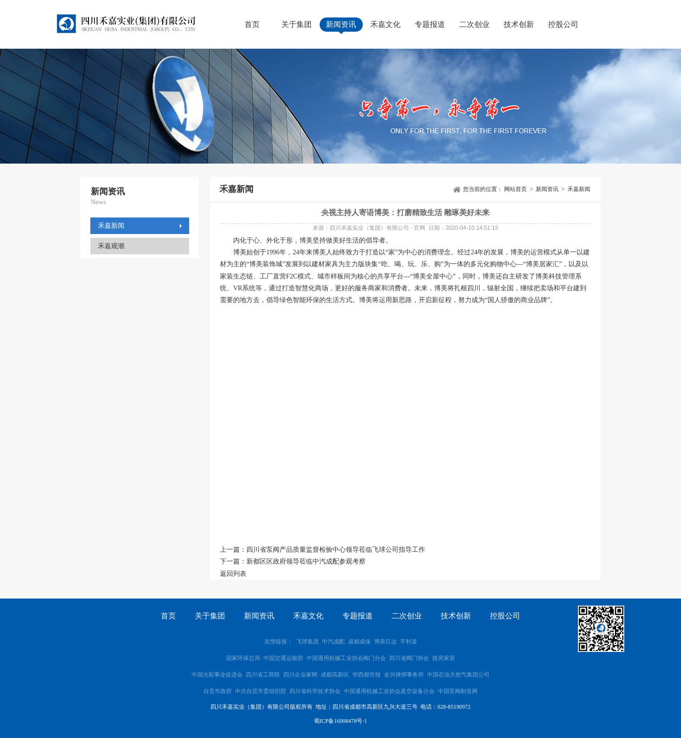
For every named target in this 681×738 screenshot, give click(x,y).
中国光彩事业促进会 (217, 674)
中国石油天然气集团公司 (458, 674)
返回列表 (233, 573)
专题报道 (430, 24)
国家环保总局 (243, 658)
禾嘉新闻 (111, 225)
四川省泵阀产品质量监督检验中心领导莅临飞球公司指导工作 (335, 549)
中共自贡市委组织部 (261, 691)
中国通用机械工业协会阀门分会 (346, 658)
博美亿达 (385, 641)
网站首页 (515, 189)
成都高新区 (335, 674)
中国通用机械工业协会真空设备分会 (389, 691)
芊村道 (408, 641)
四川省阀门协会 (409, 658)
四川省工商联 (263, 674)
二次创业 (474, 24)
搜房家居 (443, 658)
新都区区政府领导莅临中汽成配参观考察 (306, 561)
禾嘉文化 (385, 24)
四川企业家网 (300, 674)
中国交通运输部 (283, 658)
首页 (252, 24)
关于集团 (296, 24)
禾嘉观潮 (111, 246)
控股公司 (563, 24)
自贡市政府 (217, 691)
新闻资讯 (341, 24)
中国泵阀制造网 (458, 691)
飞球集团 (307, 641)
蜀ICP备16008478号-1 (340, 721)
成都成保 (359, 641)
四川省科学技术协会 (314, 691)
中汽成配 (333, 641)
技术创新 (519, 24)
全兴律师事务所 (404, 674)
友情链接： (278, 641)
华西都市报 (366, 674)
